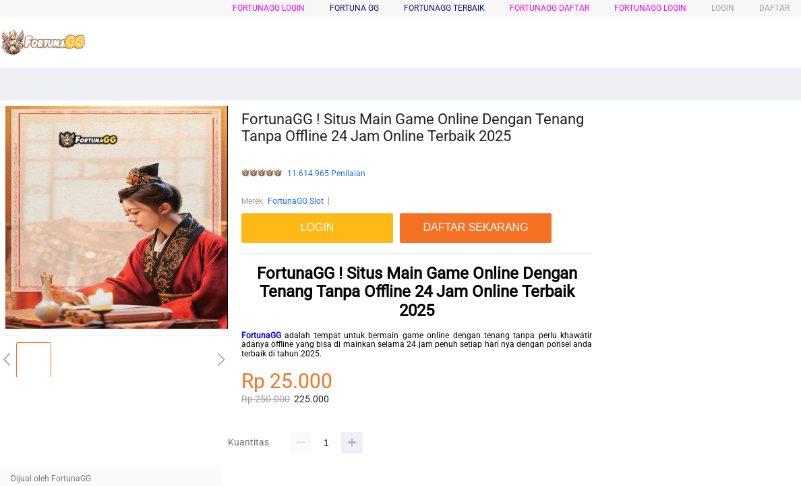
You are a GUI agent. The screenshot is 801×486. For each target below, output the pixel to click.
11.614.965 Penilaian (326, 173)
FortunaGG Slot (296, 201)
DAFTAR (774, 8)
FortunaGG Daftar (549, 8)
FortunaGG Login (269, 8)
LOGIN (722, 8)
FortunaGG (261, 335)
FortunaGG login (650, 8)
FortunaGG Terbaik (444, 8)
